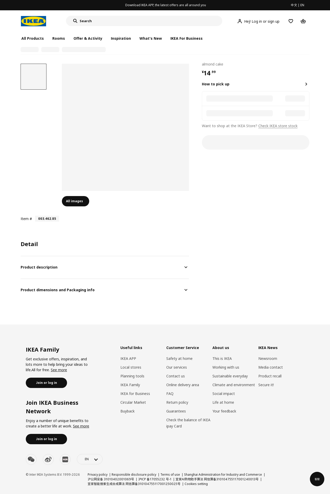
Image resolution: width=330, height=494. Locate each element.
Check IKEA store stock (278, 125)
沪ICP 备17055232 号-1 (154, 479)
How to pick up (215, 84)
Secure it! (266, 384)
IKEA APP (128, 358)
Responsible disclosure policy (134, 474)
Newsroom (267, 358)
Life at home (223, 402)
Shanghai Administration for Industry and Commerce (223, 474)
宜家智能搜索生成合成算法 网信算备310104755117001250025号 (134, 484)
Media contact (270, 367)
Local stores (130, 367)
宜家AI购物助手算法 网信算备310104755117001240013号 (217, 479)
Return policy (177, 402)
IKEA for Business (135, 393)
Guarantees (176, 411)
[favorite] (307, 64)
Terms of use (170, 474)
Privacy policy (98, 474)
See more (59, 369)
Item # (26, 218)
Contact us (175, 376)
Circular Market (133, 402)
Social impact (223, 393)
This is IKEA (222, 358)
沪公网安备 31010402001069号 (111, 479)
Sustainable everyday (230, 376)
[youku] (65, 459)
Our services (176, 367)
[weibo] (48, 459)
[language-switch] (90, 459)
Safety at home (179, 358)
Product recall (270, 376)
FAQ (170, 393)
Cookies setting (196, 484)
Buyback (127, 411)
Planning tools (132, 376)
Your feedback (224, 411)
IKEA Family (130, 384)
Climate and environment (233, 384)
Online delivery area (182, 384)
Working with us (225, 367)
